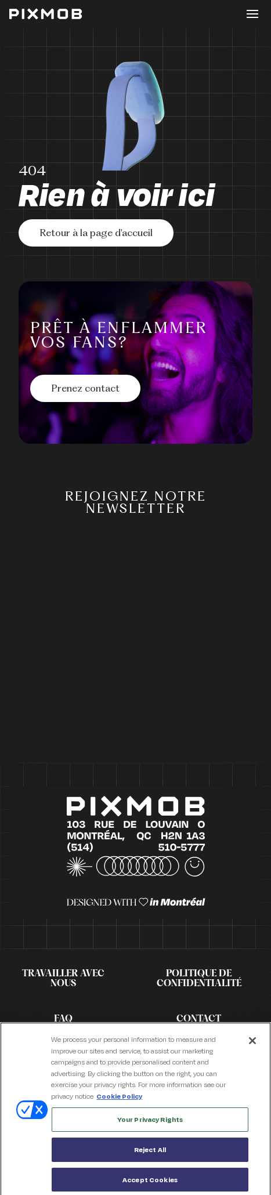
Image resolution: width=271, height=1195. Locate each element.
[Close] (252, 1043)
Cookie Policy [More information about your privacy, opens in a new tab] (119, 1099)
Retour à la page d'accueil (96, 233)
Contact (198, 1018)
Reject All (150, 1152)
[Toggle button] (252, 14)
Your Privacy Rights (150, 1122)
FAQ (63, 1018)
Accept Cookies (150, 1182)
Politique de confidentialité (199, 978)
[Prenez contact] (85, 388)
